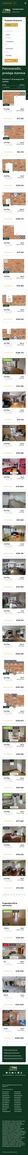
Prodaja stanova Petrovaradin (11, 1053)
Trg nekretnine (17, 1106)
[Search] (14, 3)
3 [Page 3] (11, 894)
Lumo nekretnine (18, 1111)
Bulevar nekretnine (18, 1095)
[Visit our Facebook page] (7, 1073)
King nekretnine (5, 1106)
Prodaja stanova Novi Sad (10, 1050)
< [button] (3, 895)
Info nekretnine (17, 1093)
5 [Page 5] (16, 894)
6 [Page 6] (19, 894)
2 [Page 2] (8, 894)
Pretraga (11, 60)
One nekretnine (17, 1107)
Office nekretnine (6, 1097)
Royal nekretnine (5, 1095)
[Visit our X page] (15, 1073)
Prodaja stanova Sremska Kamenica (13, 1058)
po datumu (7, 87)
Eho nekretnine (17, 1099)
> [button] (24, 895)
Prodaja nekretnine (6, 1111)
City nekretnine (17, 1091)
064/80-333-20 (15, 12)
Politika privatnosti (8, 1075)
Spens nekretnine (6, 1100)
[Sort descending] (23, 87)
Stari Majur (9, 55)
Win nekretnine (17, 1100)
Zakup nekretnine (18, 1109)
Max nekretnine (17, 1104)
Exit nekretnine (17, 1102)
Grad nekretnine (5, 1091)
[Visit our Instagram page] (10, 1073)
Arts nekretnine (5, 1107)
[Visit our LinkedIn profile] (18, 1073)
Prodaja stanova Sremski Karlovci (12, 1055)
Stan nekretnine (5, 1102)
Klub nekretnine (5, 1099)
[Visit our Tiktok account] (21, 1073)
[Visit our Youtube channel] (12, 1073)
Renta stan (4, 1109)
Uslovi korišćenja (20, 1075)
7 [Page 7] (22, 894)
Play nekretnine (5, 1104)
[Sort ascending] (21, 87)
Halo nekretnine (17, 1097)
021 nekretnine (5, 1093)
